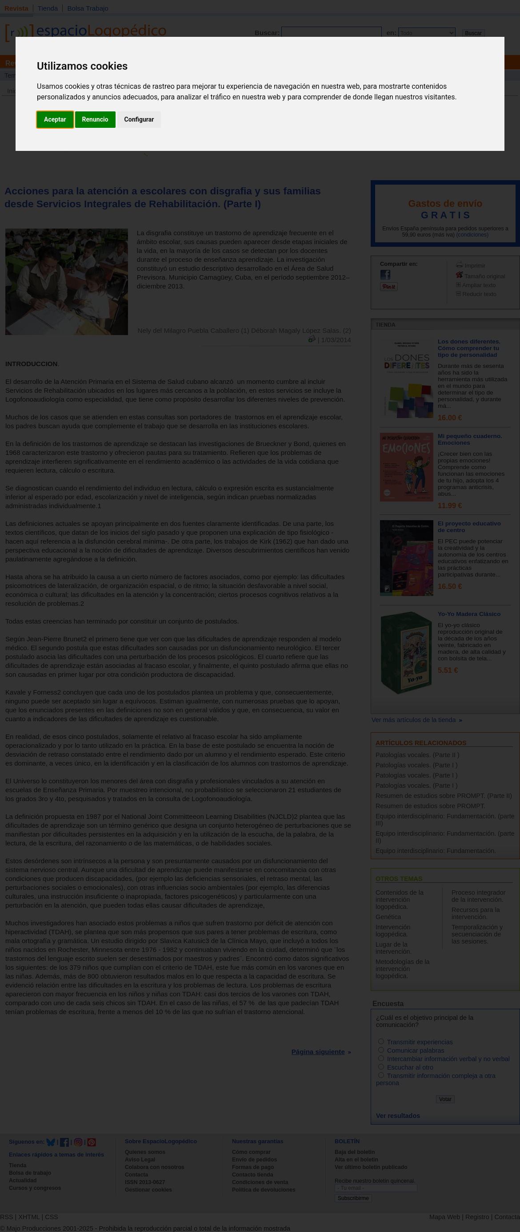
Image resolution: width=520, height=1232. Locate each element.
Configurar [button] (139, 119)
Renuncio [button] (95, 119)
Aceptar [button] (55, 119)
